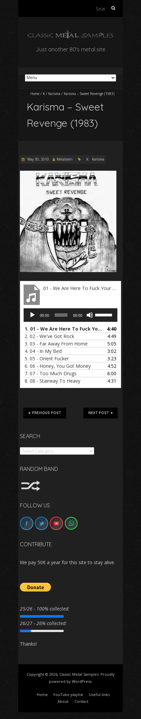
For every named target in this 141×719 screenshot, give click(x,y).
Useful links (99, 694)
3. (56, 343)
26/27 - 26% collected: (43, 623)
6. (58, 366)
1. (64, 329)
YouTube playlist (68, 694)
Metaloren (65, 159)
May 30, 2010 (37, 159)
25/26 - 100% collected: (44, 608)
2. (49, 336)
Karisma (54, 93)
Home (34, 93)
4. (43, 351)
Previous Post (44, 412)
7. (51, 373)
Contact (81, 701)
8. (52, 381)
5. (47, 358)
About (63, 701)
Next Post (100, 412)
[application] (70, 315)
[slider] (61, 315)
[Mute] (89, 315)
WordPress (81, 681)
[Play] (32, 315)
